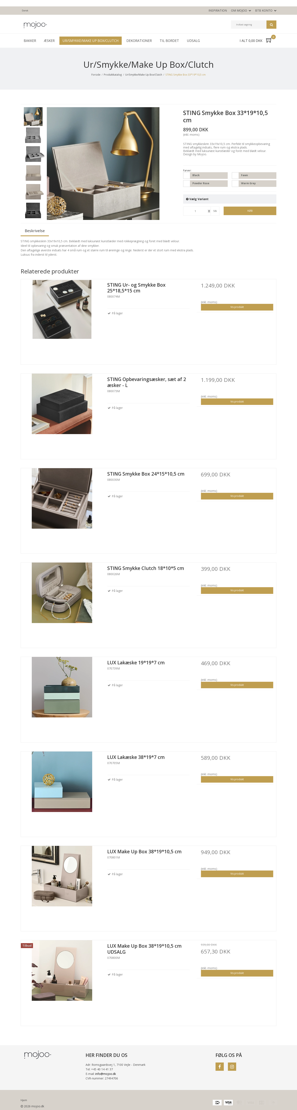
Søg (271, 24)
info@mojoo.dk (105, 1074)
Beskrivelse (35, 230)
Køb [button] (250, 211)
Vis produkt (237, 307)
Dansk (25, 10)
